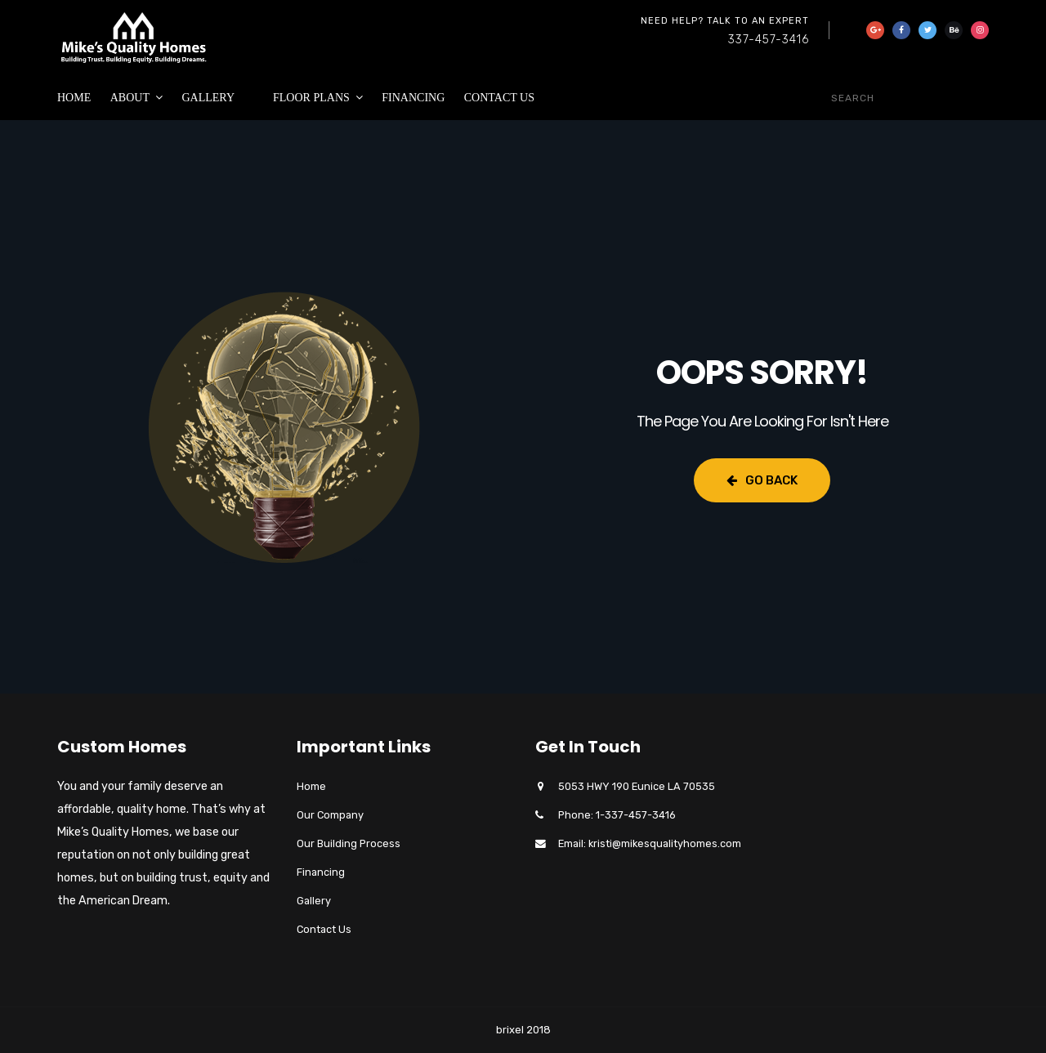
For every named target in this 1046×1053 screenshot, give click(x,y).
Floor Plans (311, 97)
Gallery (208, 97)
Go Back (762, 480)
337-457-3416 (768, 40)
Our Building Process (348, 843)
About (130, 97)
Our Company (330, 815)
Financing (413, 97)
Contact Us (499, 97)
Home (74, 97)
